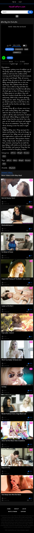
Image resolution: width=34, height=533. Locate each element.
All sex (9, 160)
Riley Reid (12, 168)
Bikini (15, 160)
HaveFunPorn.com (12, 530)
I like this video (8, 46)
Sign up (14, 2)
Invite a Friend (12, 511)
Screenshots (19, 49)
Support (23, 511)
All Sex (13, 153)
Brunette (26, 153)
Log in (20, 2)
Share (26, 49)
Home (9, 509)
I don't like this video (10, 46)
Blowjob (20, 153)
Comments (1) (17, 52)
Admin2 (10, 57)
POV (4, 156)
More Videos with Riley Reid (11, 175)
